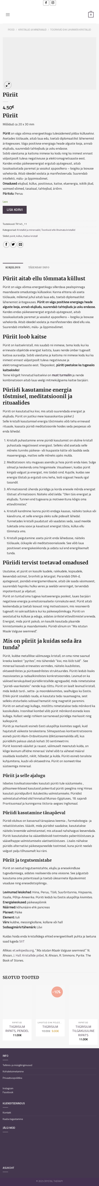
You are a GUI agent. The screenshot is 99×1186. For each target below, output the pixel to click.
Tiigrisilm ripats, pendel (17, 1029)
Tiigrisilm (50, 1027)
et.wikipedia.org (23, 950)
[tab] (13, 267)
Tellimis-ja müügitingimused (17, 1065)
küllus (19, 236)
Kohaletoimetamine (13, 1071)
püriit (12, 236)
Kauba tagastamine (13, 1119)
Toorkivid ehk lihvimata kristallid (70, 29)
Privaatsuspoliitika (12, 1078)
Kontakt (7, 1113)
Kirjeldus (13, 267)
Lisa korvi (15, 209)
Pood (11, 29)
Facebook (8, 1092)
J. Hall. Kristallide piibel (28, 955)
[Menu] (8, 14)
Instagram (8, 1088)
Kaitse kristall (30, 236)
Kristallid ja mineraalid (32, 29)
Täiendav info (39, 267)
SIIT (22, 941)
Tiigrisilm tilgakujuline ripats (83, 1031)
